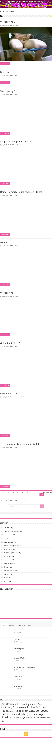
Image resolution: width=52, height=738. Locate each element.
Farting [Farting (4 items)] (10, 708)
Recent (4, 625)
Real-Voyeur (8, 560)
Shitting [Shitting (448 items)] (6, 717)
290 (13, 492)
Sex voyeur (7, 563)
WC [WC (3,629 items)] (3, 721)
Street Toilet (18, 677)
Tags (29, 625)
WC (13, 44)
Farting (6, 538)
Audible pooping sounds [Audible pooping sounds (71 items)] (24, 704)
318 (31, 492)
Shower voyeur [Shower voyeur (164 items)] (19, 717)
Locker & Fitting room (11, 545)
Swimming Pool (19, 649)
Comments (21, 625)
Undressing (18, 686)
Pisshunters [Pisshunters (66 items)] (13, 714)
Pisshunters (7, 556)
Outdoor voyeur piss (10, 553)
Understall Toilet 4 (20, 658)
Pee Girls (17, 639)
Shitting (6, 567)
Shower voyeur (9, 571)
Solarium (6, 574)
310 (23, 492)
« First (3, 492)
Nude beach (8, 549)
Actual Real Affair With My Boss (24, 667)
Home (2, 11)
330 (6, 500)
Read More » (5, 83)
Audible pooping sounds (12, 531)
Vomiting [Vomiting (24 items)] (46, 718)
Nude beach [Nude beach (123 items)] (21, 711)
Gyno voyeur (8, 542)
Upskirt (6, 578)
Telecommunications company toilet (19, 41)
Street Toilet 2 (18, 630)
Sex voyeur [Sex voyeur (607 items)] (40, 714)
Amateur (6, 528)
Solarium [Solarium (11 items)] (32, 718)
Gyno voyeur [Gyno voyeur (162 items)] (20, 707)
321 (47, 495)
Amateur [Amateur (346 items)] (6, 704)
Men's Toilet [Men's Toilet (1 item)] (11, 711)
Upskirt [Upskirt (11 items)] (39, 718)
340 (11, 500)
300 (18, 492)
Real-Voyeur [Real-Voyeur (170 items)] (26, 714)
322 (47, 497)
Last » (25, 500)
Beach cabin (8, 535)
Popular (12, 625)
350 (16, 500)
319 (37, 492)
